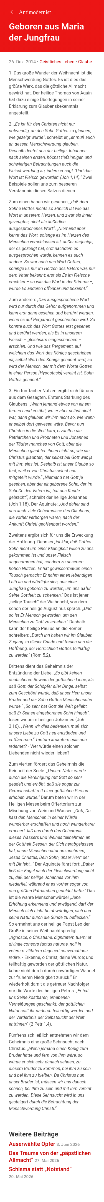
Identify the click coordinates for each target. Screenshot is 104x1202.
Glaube (85, 61)
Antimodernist (30, 12)
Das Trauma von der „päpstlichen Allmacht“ (50, 1156)
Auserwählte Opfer (44, 1144)
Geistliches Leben (57, 61)
